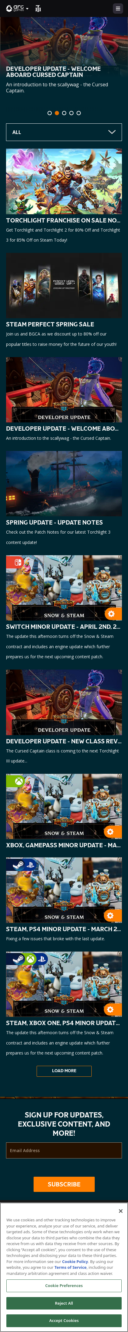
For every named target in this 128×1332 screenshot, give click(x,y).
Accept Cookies (64, 1320)
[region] (64, 1267)
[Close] (120, 1211)
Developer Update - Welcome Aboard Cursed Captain (53, 72)
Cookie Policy (75, 1261)
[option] (64, 70)
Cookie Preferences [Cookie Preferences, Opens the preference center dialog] (64, 1285)
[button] (17, 8)
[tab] (50, 113)
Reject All (64, 1303)
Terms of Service (70, 1267)
